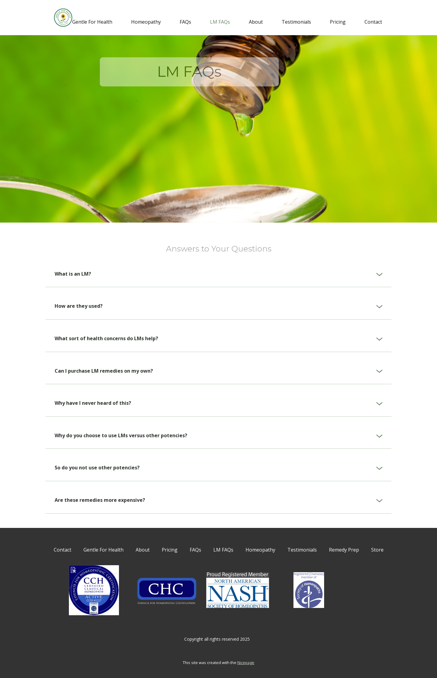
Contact (373, 21)
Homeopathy (146, 21)
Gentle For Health (92, 21)
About (256, 21)
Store (377, 549)
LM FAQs (220, 21)
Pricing (338, 21)
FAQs (185, 21)
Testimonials (296, 21)
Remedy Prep (344, 549)
